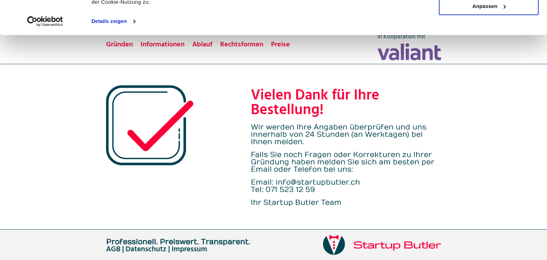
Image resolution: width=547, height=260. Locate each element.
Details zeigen (109, 53)
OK (489, 17)
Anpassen (489, 38)
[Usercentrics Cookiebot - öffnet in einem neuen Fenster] (45, 53)
